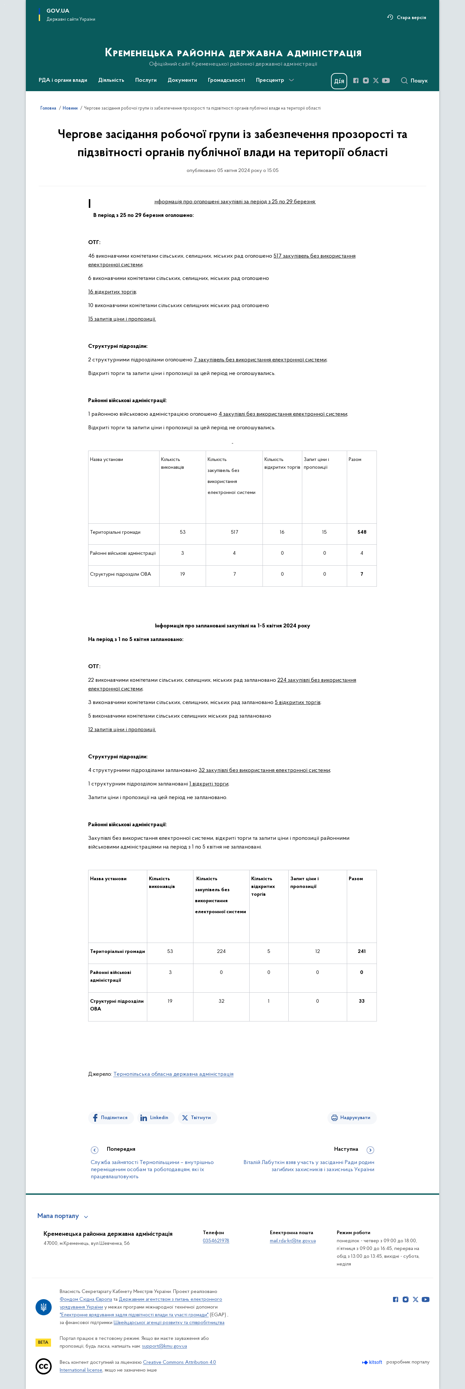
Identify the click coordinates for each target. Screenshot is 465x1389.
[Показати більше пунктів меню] (291, 80)
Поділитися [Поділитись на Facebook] (114, 1117)
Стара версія (411, 17)
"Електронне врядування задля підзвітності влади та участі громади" (134, 1315)
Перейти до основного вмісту (4, 4)
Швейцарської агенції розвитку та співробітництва (169, 1322)
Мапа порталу (58, 1216)
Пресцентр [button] (270, 80)
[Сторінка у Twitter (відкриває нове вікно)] (376, 80)
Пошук (419, 81)
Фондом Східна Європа (86, 1299)
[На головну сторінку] (232, 45)
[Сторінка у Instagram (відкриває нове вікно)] (366, 80)
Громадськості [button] (226, 80)
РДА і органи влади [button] (63, 80)
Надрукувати (355, 1117)
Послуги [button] (146, 80)
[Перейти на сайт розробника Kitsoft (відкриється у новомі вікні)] (372, 1362)
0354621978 (216, 1241)
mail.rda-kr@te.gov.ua (293, 1241)
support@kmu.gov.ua (164, 1346)
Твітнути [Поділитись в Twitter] (201, 1117)
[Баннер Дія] (339, 81)
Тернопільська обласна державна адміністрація (173, 1074)
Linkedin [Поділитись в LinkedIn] (159, 1117)
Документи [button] (182, 80)
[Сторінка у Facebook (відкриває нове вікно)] (356, 80)
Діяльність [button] (111, 80)
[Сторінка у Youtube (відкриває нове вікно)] (386, 80)
